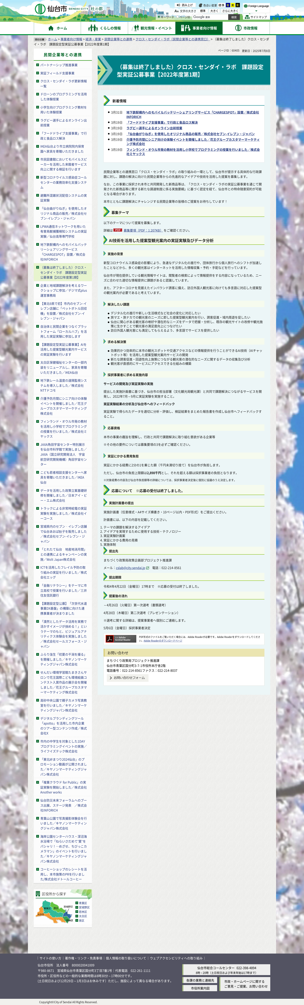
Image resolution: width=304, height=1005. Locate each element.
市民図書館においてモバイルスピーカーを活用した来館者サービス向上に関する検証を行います (63, 164)
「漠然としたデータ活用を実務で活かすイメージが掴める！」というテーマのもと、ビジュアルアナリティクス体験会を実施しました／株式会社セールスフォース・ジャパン (63, 634)
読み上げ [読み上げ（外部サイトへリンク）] (187, 5)
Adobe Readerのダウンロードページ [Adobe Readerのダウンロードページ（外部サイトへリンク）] (163, 640)
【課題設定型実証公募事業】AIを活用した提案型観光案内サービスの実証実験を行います (63, 349)
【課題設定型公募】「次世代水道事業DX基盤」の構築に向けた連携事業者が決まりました (63, 608)
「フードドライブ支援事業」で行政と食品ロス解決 (63, 136)
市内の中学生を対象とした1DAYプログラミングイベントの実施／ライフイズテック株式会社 (63, 746)
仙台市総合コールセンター (216, 967)
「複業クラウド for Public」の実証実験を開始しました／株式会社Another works (63, 787)
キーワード (166, 17)
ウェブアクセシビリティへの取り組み (176, 958)
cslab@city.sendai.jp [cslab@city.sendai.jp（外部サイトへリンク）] (130, 567)
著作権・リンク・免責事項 (83, 958)
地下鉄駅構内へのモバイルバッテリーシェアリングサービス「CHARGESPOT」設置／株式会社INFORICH (63, 252)
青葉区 (83, 903)
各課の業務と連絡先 (200, 980)
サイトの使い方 (50, 958)
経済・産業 (93, 39)
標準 (221, 5)
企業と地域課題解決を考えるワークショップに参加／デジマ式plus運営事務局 (63, 290)
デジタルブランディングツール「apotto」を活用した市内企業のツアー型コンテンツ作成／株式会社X (63, 726)
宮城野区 (84, 907)
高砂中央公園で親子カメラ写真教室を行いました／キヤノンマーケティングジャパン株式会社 (63, 705)
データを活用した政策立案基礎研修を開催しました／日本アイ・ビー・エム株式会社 (63, 495)
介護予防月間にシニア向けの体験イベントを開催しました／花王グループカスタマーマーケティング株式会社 (63, 406)
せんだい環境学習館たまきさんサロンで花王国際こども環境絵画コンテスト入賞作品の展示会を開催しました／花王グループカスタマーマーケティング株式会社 (63, 682)
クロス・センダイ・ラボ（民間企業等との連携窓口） (173, 39)
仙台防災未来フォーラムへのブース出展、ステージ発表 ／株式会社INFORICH (63, 805)
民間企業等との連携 (118, 39)
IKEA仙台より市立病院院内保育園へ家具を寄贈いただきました (62, 149)
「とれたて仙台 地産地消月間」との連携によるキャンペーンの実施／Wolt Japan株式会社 (63, 554)
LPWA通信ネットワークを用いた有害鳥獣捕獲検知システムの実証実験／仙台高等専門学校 (63, 231)
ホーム (52, 39)
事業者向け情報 (71, 39)
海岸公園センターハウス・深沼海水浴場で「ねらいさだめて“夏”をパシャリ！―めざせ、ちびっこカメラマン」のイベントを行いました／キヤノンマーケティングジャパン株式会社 (63, 848)
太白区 (83, 916)
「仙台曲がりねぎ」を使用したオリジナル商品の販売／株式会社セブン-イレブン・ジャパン (63, 213)
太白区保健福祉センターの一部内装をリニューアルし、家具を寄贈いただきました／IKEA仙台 (63, 367)
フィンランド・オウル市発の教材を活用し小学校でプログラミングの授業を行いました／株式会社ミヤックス (63, 429)
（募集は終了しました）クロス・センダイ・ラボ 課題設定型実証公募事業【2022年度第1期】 (63, 272)
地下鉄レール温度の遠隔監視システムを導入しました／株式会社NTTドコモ (63, 385)
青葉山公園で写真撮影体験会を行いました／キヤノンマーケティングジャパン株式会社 (63, 823)
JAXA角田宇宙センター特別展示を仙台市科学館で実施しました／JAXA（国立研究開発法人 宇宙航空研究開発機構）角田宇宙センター (63, 454)
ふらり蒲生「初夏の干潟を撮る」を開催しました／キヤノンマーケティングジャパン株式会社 (63, 659)
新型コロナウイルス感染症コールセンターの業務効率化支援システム (63, 182)
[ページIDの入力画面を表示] (177, 17)
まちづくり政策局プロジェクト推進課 (133, 660)
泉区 (81, 920)
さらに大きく (230, 11)
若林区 (83, 912)
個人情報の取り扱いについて (126, 958)
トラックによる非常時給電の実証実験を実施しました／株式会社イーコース (63, 513)
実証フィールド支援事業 (57, 73)
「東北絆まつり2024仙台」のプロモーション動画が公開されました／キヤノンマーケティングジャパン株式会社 (63, 767)
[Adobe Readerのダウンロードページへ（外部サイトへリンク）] (121, 636)
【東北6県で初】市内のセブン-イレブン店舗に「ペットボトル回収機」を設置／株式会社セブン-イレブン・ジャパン (63, 311)
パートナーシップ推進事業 (59, 65)
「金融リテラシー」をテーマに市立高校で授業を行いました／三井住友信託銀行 (63, 590)
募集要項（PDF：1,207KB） (143, 230)
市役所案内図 (200, 988)
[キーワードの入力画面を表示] (159, 17)
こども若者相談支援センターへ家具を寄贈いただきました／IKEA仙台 (63, 477)
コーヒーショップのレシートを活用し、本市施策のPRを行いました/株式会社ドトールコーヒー (63, 874)
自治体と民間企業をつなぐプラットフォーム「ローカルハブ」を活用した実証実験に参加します (63, 331)
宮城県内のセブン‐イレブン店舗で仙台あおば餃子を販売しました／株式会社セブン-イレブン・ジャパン (63, 534)
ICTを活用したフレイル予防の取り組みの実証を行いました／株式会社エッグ (63, 572)
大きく (214, 11)
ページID (183, 17)
